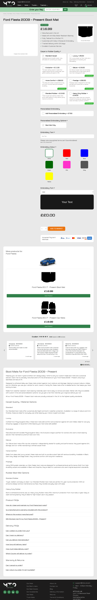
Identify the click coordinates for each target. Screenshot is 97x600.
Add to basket (56, 217)
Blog (71, 2)
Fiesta (18, 13)
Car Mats (9, 13)
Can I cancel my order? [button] (14, 554)
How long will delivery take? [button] (16, 533)
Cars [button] (20, 5)
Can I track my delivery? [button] (15, 524)
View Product (48, 284)
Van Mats (30, 583)
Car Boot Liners (32, 574)
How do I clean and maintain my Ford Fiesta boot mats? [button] (26, 494)
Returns (52, 583)
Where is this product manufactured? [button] (19, 503)
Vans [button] (27, 5)
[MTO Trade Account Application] (76, 5)
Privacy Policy (55, 588)
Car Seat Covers (32, 577)
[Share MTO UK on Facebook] (9, 580)
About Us (65, 2)
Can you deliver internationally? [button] (17, 528)
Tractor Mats (31, 588)
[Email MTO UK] (24, 2)
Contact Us (90, 2)
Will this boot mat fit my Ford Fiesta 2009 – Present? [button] (26, 507)
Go (65, 9)
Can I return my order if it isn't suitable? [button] (20, 558)
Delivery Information (80, 2)
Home (4, 13)
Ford (14, 13)
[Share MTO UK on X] (5, 580)
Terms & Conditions (57, 586)
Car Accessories (32, 580)
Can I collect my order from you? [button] (18, 519)
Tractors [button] (44, 5)
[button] (4, 339)
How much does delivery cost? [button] (17, 537)
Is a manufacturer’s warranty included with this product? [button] (27, 498)
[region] (48, 339)
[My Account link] (81, 5)
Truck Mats (31, 586)
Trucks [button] (35, 5)
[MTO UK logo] (9, 3)
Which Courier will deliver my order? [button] (19, 542)
